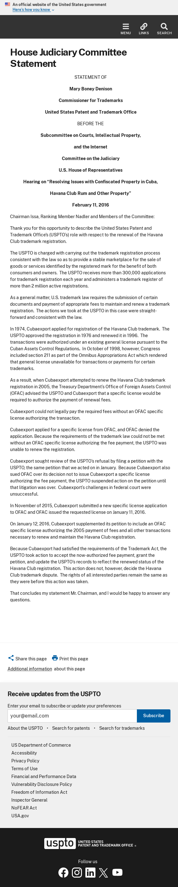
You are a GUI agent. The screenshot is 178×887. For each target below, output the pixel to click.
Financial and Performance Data (43, 776)
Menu (126, 29)
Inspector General (29, 800)
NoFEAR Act (24, 807)
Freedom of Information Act (39, 792)
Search (164, 29)
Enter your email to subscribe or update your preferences (64, 706)
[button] (27, 659)
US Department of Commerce (41, 745)
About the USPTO (25, 728)
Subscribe (153, 715)
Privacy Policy (25, 760)
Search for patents (71, 728)
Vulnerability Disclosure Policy (41, 784)
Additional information (30, 668)
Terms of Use (24, 768)
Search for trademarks (122, 728)
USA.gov (20, 815)
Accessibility (24, 752)
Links (144, 29)
